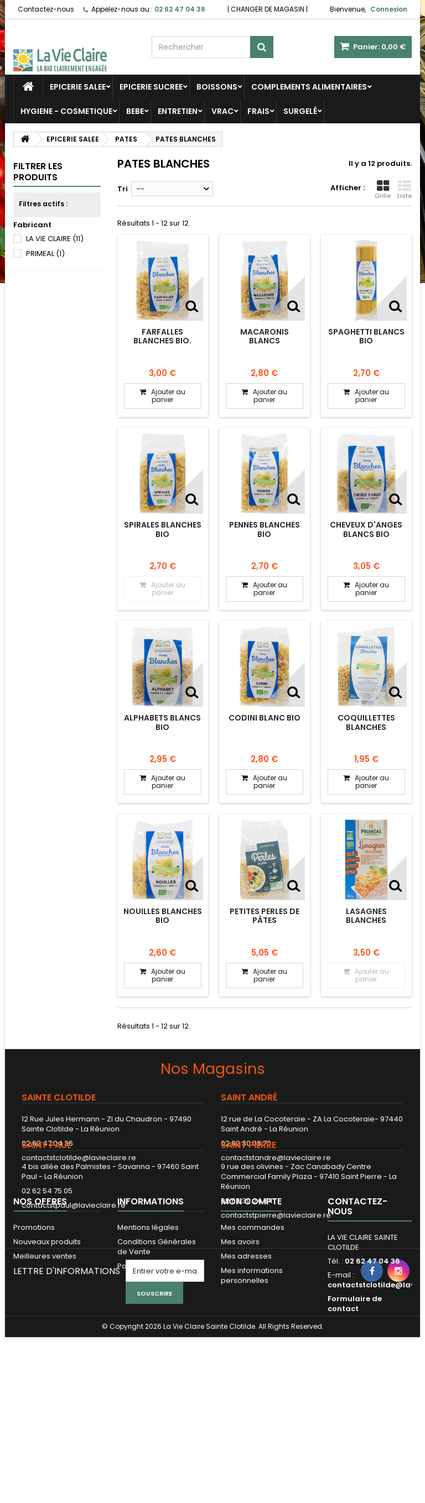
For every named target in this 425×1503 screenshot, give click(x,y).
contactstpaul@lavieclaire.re (74, 1248)
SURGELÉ (300, 111)
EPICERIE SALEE (78, 86)
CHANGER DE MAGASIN (267, 9)
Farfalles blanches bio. (162, 336)
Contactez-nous (46, 9)
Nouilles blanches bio (162, 916)
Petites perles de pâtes (264, 916)
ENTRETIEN (178, 111)
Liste (404, 189)
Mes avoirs (240, 1333)
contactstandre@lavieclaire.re (276, 1157)
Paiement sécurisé (151, 1357)
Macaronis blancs (264, 336)
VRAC (222, 111)
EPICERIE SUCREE (151, 86)
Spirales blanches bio (162, 529)
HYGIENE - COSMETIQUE (66, 111)
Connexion (388, 9)
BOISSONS (216, 86)
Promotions (34, 1318)
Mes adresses (246, 1347)
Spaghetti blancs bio (366, 336)
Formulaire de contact (355, 1395)
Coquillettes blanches (366, 722)
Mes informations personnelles (252, 1366)
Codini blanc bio (264, 717)
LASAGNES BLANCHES (366, 916)
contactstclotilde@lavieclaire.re (79, 1157)
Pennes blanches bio (264, 529)
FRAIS (258, 111)
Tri (122, 189)
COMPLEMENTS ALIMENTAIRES (309, 86)
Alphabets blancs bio (162, 722)
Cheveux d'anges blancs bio (366, 529)
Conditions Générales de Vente (156, 1338)
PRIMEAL (45, 253)
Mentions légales (148, 1318)
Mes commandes (252, 1318)
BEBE (135, 111)
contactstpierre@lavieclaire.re (276, 1258)
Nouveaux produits (47, 1333)
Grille (383, 189)
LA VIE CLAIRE (55, 238)
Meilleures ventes (44, 1347)
